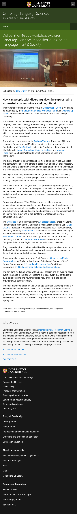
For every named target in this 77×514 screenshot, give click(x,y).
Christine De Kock (43, 150)
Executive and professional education (20, 437)
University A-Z (9, 408)
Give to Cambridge (11, 460)
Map (5, 471)
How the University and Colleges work (21, 455)
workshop (11, 222)
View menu (4, 4)
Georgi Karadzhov (25, 150)
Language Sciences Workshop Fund (39, 111)
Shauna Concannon (34, 239)
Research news (10, 489)
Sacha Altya (27, 231)
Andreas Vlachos (42, 141)
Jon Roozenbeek (47, 222)
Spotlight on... (9, 505)
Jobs (5, 466)
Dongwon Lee (9, 261)
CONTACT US (9, 359)
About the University (13, 450)
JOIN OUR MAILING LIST (15, 354)
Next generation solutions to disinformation (38, 267)
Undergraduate (10, 421)
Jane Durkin (21, 91)
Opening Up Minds (59, 258)
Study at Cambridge (13, 416)
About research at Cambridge (17, 494)
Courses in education (13, 442)
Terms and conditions (13, 404)
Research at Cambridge (15, 484)
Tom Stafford (24, 147)
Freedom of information (14, 391)
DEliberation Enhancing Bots (37, 264)
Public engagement (12, 499)
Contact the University (13, 382)
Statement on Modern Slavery (17, 400)
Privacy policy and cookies (15, 395)
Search (73, 4)
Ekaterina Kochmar (12, 236)
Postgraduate (9, 427)
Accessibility (8, 386)
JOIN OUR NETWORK (14, 349)
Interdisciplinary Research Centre (54, 330)
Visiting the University (13, 476)
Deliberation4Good (52, 108)
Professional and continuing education (21, 432)
